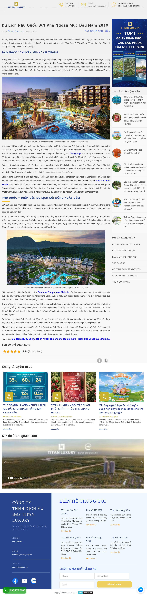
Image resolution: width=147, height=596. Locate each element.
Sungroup (75, 153)
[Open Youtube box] (135, 13)
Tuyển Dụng (108, 13)
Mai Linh (6, 416)
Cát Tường (103, 416)
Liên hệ (96, 13)
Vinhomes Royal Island (124, 276)
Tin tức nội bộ (67, 13)
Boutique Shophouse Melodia (53, 292)
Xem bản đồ (66, 531)
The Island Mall (120, 282)
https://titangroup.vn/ (20, 567)
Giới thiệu (21, 13)
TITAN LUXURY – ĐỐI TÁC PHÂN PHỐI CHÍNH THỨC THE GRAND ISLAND (70, 408)
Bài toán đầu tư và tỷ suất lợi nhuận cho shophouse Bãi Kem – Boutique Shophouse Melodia (61, 339)
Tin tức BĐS (43, 13)
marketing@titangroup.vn (97, 6)
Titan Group (66, 593)
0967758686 (17, 542)
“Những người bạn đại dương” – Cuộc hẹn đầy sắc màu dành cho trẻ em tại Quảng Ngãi (121, 408)
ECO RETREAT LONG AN (123, 251)
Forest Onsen (19, 477)
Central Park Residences (126, 269)
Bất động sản (94, 31)
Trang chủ (8, 13)
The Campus (118, 263)
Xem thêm (7, 429)
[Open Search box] (143, 13)
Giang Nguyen (15, 31)
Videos (54, 13)
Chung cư (12, 482)
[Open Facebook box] (128, 13)
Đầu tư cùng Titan (65, 416)
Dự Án (31, 13)
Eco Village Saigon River (126, 244)
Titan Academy (83, 13)
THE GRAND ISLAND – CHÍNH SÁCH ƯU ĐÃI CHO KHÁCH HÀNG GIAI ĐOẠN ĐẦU (24, 408)
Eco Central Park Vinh (124, 257)
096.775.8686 (71, 6)
